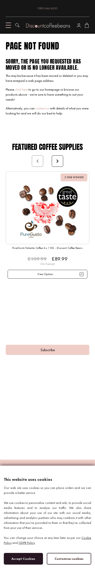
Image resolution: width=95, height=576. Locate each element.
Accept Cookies (23, 558)
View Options (45, 274)
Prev (37, 161)
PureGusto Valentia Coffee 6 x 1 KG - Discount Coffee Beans (47, 248)
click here (21, 89)
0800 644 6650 (47, 8)
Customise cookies (69, 558)
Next (57, 161)
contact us (42, 108)
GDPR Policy (27, 543)
